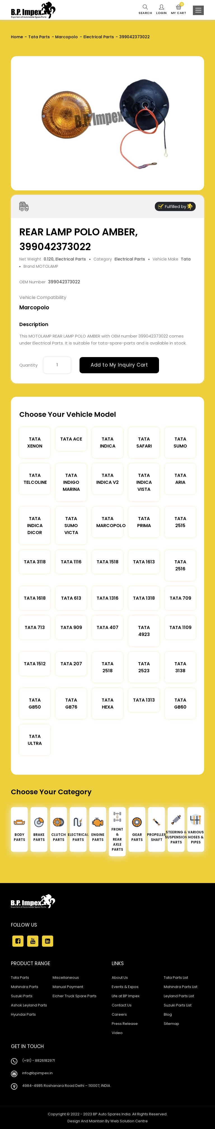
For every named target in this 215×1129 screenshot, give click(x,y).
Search (145, 9)
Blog (168, 1014)
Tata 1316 (107, 598)
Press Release (125, 1023)
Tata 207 (71, 664)
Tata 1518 (107, 562)
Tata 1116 (71, 562)
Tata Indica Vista (144, 482)
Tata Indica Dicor (35, 525)
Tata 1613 (144, 562)
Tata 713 (35, 627)
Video (117, 1032)
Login (161, 9)
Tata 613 (71, 598)
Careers (119, 1014)
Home (17, 37)
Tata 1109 (180, 627)
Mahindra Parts (24, 986)
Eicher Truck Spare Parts (75, 996)
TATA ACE (71, 439)
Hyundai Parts (23, 1014)
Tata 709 (180, 598)
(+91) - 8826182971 (38, 1060)
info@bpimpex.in (37, 1073)
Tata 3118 (35, 562)
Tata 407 (107, 627)
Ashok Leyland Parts (29, 1005)
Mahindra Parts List (180, 986)
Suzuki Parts (21, 996)
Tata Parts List (176, 977)
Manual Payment (68, 986)
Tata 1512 (35, 664)
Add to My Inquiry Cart (119, 365)
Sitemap (171, 1023)
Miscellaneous (66, 977)
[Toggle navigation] (198, 10)
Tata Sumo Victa (71, 525)
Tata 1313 (144, 700)
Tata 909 (71, 627)
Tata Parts (39, 37)
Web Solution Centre (129, 1121)
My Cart (178, 9)
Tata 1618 (35, 598)
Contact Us (122, 1005)
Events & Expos (125, 986)
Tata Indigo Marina (71, 482)
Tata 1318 (144, 598)
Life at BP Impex (125, 996)
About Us (120, 977)
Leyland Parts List (179, 996)
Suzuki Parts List (177, 1005)
